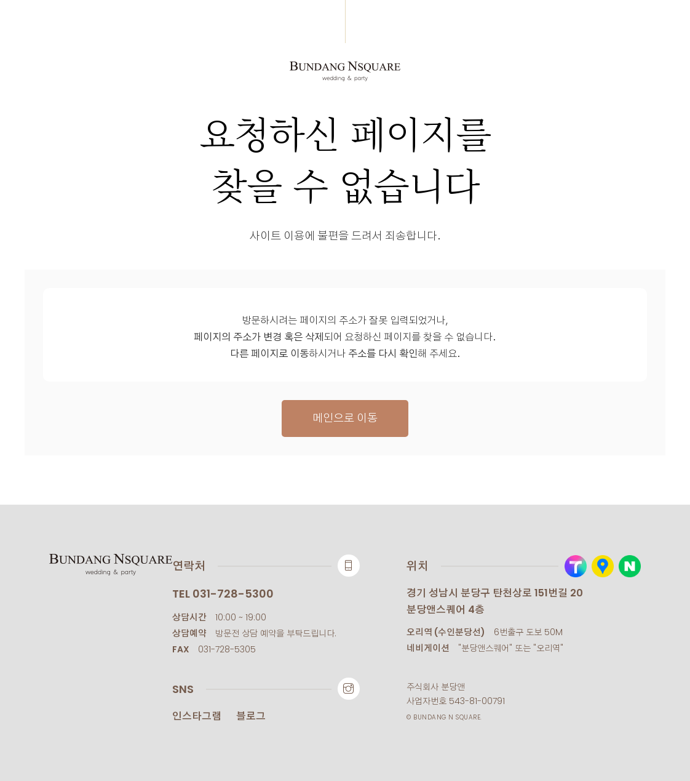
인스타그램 (196, 716)
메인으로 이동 (345, 418)
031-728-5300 (233, 593)
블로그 (251, 716)
